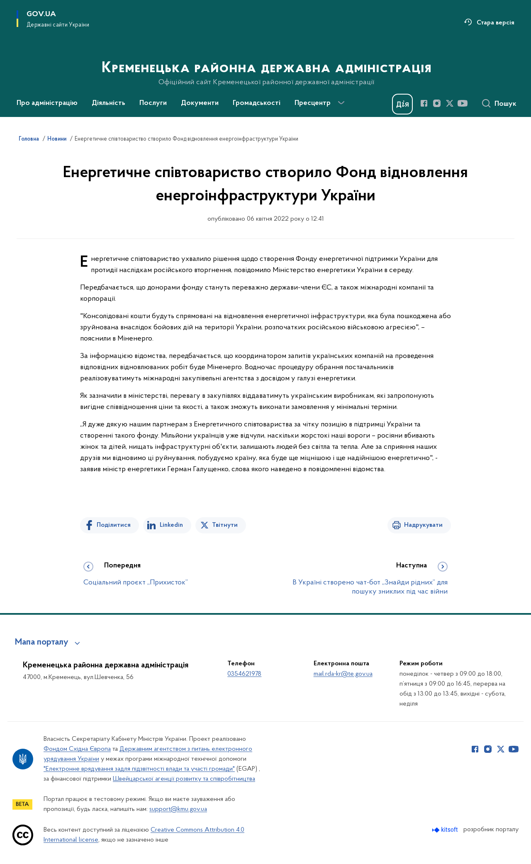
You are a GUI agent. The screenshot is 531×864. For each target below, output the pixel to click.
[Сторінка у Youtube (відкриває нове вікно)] (463, 103)
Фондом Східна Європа (77, 749)
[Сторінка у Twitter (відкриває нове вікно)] (450, 103)
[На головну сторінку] (266, 57)
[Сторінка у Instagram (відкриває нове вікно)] (437, 103)
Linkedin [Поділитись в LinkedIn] (171, 525)
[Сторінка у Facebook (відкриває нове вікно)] (424, 103)
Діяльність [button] (108, 103)
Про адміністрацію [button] (47, 103)
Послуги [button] (153, 103)
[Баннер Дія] (402, 104)
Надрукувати (423, 525)
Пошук (505, 104)
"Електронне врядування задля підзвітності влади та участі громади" (139, 769)
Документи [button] (200, 103)
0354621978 (244, 674)
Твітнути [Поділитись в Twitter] (225, 525)
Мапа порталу (41, 642)
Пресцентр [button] (313, 103)
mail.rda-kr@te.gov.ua (343, 674)
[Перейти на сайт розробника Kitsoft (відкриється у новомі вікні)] (445, 830)
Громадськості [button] (256, 103)
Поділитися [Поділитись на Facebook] (114, 525)
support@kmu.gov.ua (178, 809)
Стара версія (495, 22)
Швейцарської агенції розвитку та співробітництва (184, 779)
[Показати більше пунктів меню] (341, 103)
